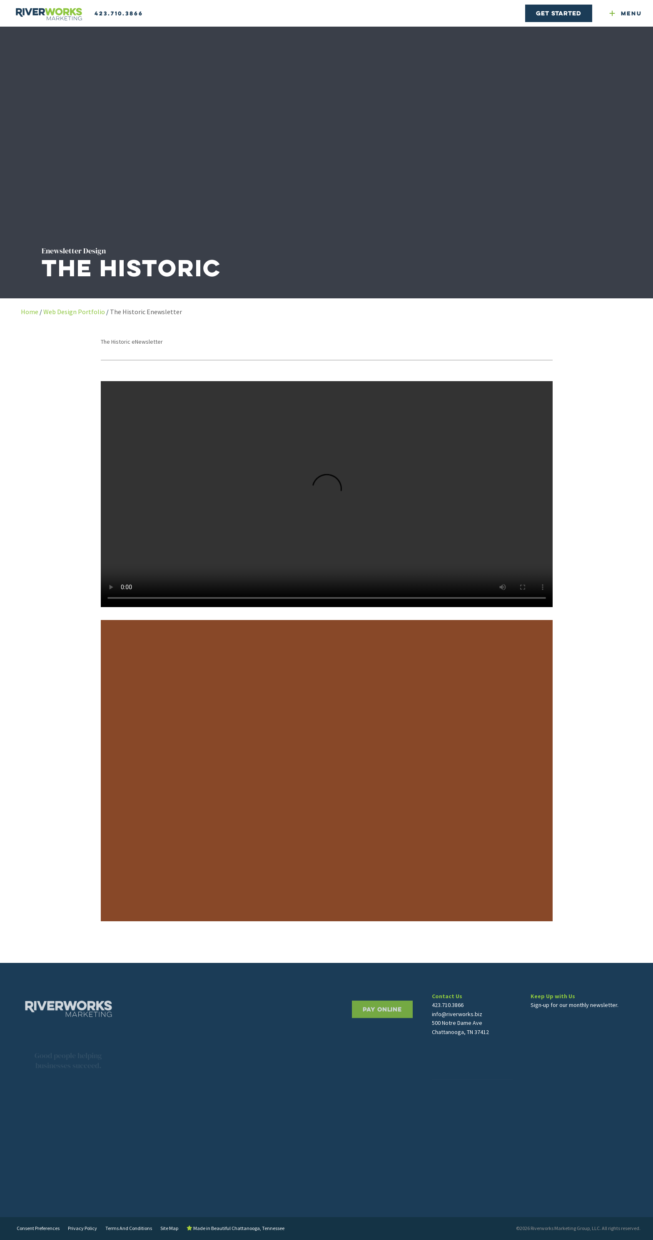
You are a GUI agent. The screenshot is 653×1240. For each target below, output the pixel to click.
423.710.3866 (119, 13)
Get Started (558, 13)
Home (29, 312)
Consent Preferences (38, 1228)
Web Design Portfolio (74, 312)
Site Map (169, 1228)
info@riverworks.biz (457, 1028)
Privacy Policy (82, 1228)
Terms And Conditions (128, 1228)
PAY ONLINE (382, 1031)
